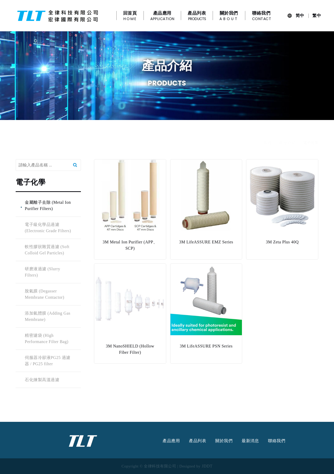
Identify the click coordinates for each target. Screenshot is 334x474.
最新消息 (250, 441)
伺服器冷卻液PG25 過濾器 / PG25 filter (47, 360)
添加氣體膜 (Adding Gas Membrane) (47, 316)
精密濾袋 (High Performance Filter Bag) (46, 338)
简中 (300, 15)
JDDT (207, 466)
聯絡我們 (276, 441)
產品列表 (197, 441)
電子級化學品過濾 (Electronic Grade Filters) (48, 227)
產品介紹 (287, 148)
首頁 (267, 148)
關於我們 (223, 441)
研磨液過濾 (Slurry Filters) (42, 272)
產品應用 (171, 441)
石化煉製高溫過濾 (42, 379)
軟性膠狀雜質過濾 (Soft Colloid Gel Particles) (47, 249)
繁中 (316, 15)
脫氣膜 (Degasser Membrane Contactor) (44, 294)
